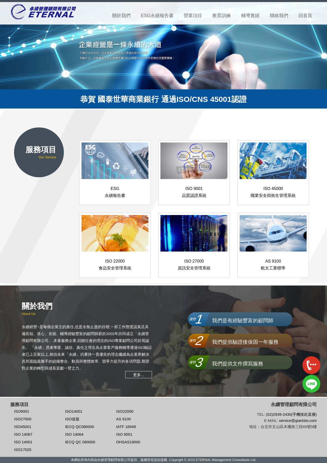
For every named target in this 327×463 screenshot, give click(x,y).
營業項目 (193, 15)
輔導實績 (250, 15)
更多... (138, 374)
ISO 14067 (23, 434)
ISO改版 (72, 419)
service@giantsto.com (298, 420)
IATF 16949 (126, 426)
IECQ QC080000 (79, 426)
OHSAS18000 (128, 442)
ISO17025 (22, 449)
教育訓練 (221, 15)
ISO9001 (21, 411)
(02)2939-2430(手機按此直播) (291, 414)
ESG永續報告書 (157, 15)
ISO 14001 (23, 442)
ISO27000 (22, 419)
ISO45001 (22, 426)
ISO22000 (125, 411)
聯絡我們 (279, 15)
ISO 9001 (124, 434)
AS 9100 (123, 419)
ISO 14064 (74, 434)
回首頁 (305, 15)
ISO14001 (74, 411)
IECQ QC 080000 (80, 442)
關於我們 (121, 15)
